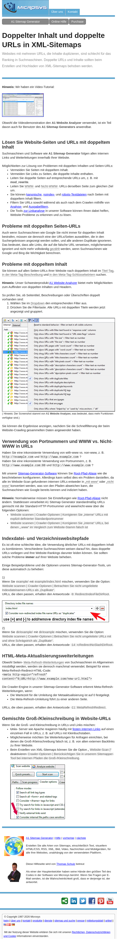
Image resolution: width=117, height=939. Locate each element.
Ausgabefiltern (38, 206)
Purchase (77, 21)
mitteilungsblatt (95, 920)
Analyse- (16, 206)
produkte (37, 920)
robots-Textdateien (74, 194)
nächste (81, 837)
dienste (48, 920)
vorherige (68, 837)
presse (81, 920)
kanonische (34, 194)
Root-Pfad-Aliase (85, 473)
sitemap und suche (64, 920)
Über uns (57, 11)
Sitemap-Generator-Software (37, 473)
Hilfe (58, 837)
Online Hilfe (58, 21)
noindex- (49, 194)
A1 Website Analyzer (63, 283)
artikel (108, 920)
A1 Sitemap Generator (25, 21)
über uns (16, 920)
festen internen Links (87, 729)
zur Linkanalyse (33, 210)
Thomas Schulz (65, 863)
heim (6, 920)
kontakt (27, 920)
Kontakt (72, 11)
